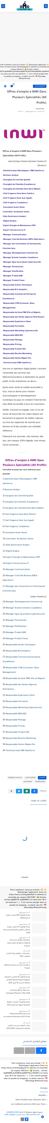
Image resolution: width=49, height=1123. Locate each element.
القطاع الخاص (40, 86)
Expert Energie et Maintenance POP (23, 557)
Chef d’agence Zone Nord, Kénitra (20, 514)
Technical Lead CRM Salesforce (20, 751)
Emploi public (40, 782)
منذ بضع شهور (23, 912)
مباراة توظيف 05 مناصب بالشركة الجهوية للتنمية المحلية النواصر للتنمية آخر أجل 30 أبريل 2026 (17, 980)
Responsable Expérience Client (20, 695)
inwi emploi (28, 782)
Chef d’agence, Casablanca (17, 527)
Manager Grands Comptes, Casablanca (24, 608)
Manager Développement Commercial (24, 602)
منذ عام (25, 951)
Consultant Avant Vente (16, 533)
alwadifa (42, 1095)
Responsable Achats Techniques (21, 645)
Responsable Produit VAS (17, 732)
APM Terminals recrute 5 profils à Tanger (17, 966)
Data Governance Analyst (18, 545)
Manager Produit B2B (16, 633)
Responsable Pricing (15, 726)
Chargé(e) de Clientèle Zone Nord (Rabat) (24, 508)
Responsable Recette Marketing (21, 738)
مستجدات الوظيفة (15, 777)
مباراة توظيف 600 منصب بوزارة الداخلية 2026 (18, 916)
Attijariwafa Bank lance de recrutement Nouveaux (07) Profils (16, 1015)
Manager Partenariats (16, 620)
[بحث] (3, 6)
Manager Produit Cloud (17, 639)
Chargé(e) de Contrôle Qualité (19, 496)
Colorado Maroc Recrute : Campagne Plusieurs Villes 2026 (18, 991)
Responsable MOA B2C (16, 714)
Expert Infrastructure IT (17, 563)
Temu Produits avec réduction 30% (30, 1099)
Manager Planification (16, 626)
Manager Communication (18, 570)
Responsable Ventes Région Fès (20, 744)
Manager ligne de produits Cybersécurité (25, 614)
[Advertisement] (24, 39)
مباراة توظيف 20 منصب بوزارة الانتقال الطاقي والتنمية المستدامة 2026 (16, 930)
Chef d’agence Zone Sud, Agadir (19, 520)
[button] (34, 791)
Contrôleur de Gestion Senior (20, 539)
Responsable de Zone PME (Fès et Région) (25, 679)
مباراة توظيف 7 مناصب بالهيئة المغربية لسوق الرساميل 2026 (18, 1003)
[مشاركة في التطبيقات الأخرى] (11, 791)
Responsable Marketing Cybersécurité (24, 708)
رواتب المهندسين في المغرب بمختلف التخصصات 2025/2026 (18, 1027)
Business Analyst (12, 490)
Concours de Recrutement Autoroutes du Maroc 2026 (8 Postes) (18, 943)
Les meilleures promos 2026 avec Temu (28, 1104)
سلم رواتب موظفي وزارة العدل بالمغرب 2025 (18, 955)
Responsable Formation (17, 702)
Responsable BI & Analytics (18, 651)
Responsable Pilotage (16, 720)
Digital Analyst (12, 551)
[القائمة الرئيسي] (46, 6)
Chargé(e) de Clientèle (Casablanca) (21, 502)
